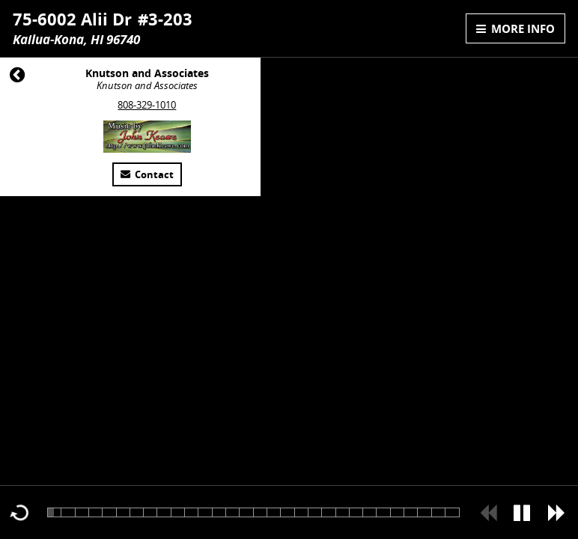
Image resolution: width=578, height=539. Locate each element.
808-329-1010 (147, 105)
